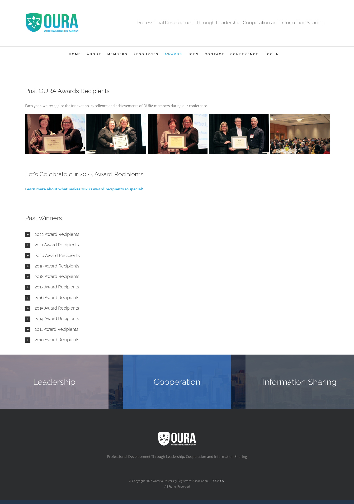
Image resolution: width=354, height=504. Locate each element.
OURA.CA (218, 481)
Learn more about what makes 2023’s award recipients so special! (84, 189)
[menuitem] (75, 54)
